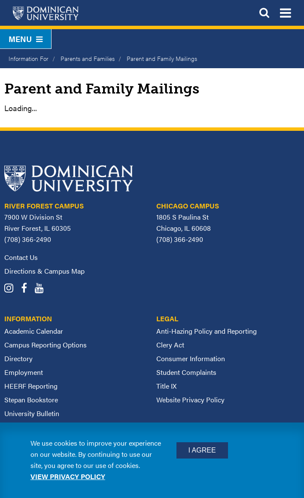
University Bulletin (31, 413)
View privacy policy (67, 476)
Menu (26, 38)
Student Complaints (186, 372)
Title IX (166, 386)
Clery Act (170, 345)
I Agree (202, 450)
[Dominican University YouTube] (42, 289)
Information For (29, 58)
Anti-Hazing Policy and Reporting (206, 331)
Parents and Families (88, 58)
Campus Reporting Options (45, 345)
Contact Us (21, 257)
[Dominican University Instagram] (11, 289)
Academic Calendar (33, 331)
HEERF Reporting (31, 386)
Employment (23, 372)
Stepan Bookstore (31, 399)
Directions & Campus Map (44, 271)
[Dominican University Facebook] (27, 289)
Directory (18, 358)
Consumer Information (190, 358)
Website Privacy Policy (190, 399)
